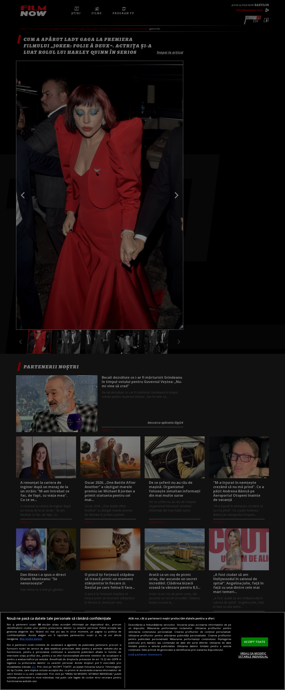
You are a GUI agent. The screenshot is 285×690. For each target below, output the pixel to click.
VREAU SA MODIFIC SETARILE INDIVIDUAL (253, 655)
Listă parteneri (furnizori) (145, 654)
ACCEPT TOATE (254, 642)
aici (34, 667)
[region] (142, 651)
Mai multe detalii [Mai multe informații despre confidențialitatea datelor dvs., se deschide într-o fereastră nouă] (31, 638)
